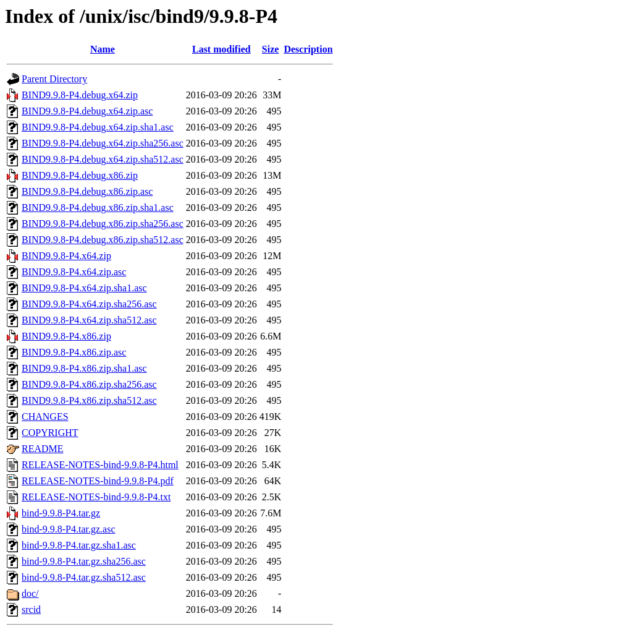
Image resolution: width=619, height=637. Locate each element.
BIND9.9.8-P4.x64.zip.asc (74, 272)
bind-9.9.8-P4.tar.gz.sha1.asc (79, 545)
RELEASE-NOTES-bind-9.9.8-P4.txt (96, 497)
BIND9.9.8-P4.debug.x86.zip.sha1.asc (98, 207)
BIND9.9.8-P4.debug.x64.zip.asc (87, 111)
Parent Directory (54, 79)
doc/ (30, 593)
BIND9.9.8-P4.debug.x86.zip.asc (87, 191)
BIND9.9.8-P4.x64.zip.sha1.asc (84, 288)
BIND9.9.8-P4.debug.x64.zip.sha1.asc (98, 127)
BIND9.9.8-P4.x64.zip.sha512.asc (89, 320)
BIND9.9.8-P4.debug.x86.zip (80, 175)
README (43, 448)
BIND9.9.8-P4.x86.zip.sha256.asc (89, 384)
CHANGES (45, 416)
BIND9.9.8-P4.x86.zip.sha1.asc (84, 368)
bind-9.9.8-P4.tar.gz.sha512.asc (84, 577)
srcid (31, 609)
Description (308, 49)
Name (102, 49)
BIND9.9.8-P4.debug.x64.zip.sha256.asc (102, 143)
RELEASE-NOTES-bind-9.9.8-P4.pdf (98, 481)
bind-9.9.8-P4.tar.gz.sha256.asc (84, 561)
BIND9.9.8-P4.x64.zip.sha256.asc (89, 304)
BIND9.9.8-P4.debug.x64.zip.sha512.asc (102, 159)
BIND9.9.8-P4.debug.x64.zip (80, 95)
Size (270, 49)
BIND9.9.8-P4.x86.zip (66, 336)
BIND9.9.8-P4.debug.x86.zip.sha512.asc (102, 239)
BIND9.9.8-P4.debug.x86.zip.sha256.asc (102, 223)
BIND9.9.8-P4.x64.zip (66, 255)
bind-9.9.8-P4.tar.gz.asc (69, 529)
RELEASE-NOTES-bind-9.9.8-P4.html (100, 465)
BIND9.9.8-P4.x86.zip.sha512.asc (89, 400)
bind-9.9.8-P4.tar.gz (61, 513)
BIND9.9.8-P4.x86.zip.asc (74, 352)
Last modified (221, 49)
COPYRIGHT (50, 432)
